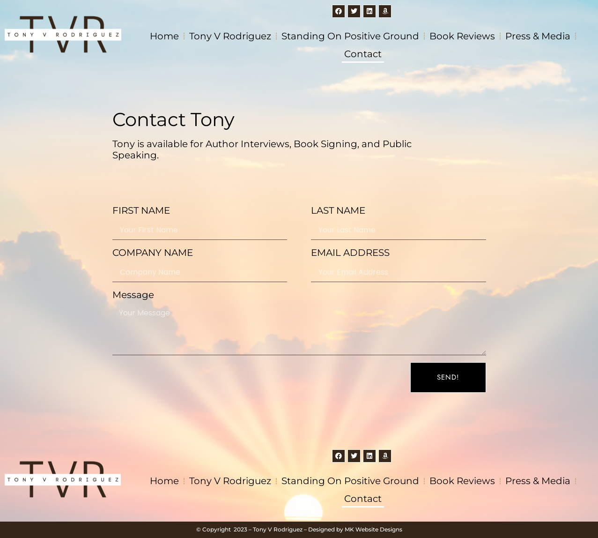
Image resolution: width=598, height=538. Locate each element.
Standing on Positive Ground (350, 36)
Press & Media (537, 36)
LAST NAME (338, 210)
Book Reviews (462, 36)
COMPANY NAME (152, 252)
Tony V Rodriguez (230, 36)
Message (133, 294)
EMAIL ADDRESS (350, 252)
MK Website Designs (373, 529)
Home (164, 36)
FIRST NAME (141, 210)
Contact (363, 54)
